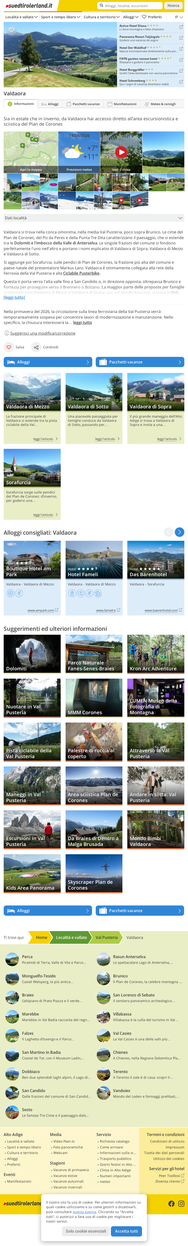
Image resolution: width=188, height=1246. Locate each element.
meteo (105, 1181)
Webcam (60, 1152)
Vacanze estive (65, 1175)
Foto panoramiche (68, 1147)
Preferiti (152, 17)
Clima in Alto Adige (115, 1170)
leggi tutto (82, 322)
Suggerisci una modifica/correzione (39, 333)
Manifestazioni (19, 1181)
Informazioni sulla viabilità (119, 1152)
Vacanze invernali (67, 1187)
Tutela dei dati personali (164, 1152)
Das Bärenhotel (155, 578)
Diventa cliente (169, 1181)
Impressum (175, 1147)
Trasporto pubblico (115, 1158)
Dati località (94, 218)
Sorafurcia (32, 484)
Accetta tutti (126, 1231)
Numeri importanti (115, 1176)
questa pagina (84, 1211)
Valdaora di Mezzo (32, 408)
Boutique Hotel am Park (32, 578)
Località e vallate (19, 17)
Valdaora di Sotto (94, 408)
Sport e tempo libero (58, 17)
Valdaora (13, 584)
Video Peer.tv (64, 1141)
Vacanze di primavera (71, 1169)
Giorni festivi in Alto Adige (119, 1164)
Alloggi (128, 17)
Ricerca (173, 6)
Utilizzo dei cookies (168, 1158)
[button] (179, 532)
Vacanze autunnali (68, 1181)
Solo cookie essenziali (86, 1231)
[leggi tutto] (14, 297)
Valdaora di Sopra (155, 408)
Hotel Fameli (94, 578)
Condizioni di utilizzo (167, 1141)
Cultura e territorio (100, 17)
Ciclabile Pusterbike (81, 273)
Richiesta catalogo (114, 1141)
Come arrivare (111, 1147)
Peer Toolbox (171, 1175)
